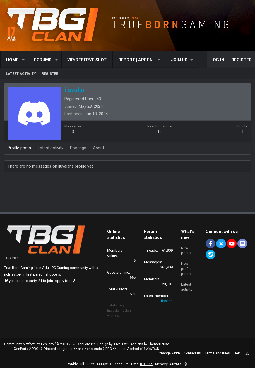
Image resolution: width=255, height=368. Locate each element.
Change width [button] (169, 353)
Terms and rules (217, 353)
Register (50, 74)
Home (12, 59)
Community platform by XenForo (50, 344)
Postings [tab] (79, 148)
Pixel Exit (121, 344)
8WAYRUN (151, 349)
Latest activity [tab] (51, 148)
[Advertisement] (127, 193)
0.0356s (146, 364)
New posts (186, 249)
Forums (43, 59)
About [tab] (99, 148)
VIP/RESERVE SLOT (87, 59)
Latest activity (21, 74)
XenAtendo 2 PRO (98, 349)
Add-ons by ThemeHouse (149, 344)
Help (237, 353)
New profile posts (186, 267)
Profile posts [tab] (20, 148)
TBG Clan (11, 258)
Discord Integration (58, 349)
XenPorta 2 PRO (26, 349)
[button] (23, 59)
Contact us (192, 353)
